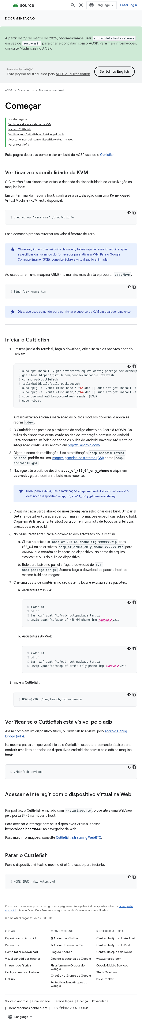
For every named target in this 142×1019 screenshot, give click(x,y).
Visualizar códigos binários (22, 959)
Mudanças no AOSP (35, 48)
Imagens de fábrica (18, 965)
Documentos (26, 90)
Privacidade (100, 1001)
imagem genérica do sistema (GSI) (78, 458)
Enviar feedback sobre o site (28, 1008)
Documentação (20, 18)
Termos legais (63, 1001)
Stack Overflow (106, 972)
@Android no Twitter (64, 938)
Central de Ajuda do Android (115, 938)
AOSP (8, 90)
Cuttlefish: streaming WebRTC (78, 838)
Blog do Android (61, 952)
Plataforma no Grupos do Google (68, 967)
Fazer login (128, 5)
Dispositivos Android (51, 90)
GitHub (10, 979)
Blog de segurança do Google (71, 959)
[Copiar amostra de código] (134, 212)
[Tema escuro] (129, 212)
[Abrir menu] (7, 5)
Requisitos (12, 945)
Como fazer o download (21, 952)
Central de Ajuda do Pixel (113, 945)
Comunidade (41, 1001)
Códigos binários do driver (22, 972)
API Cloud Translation (73, 74)
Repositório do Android (20, 938)
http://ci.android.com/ (84, 445)
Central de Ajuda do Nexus (114, 952)
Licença (82, 1001)
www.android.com (109, 959)
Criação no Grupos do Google (71, 975)
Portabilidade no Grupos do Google (69, 984)
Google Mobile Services (112, 965)
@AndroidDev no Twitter (67, 945)
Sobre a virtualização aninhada (86, 259)
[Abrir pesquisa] (72, 5)
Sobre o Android (16, 1001)
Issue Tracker (104, 979)
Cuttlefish (107, 155)
